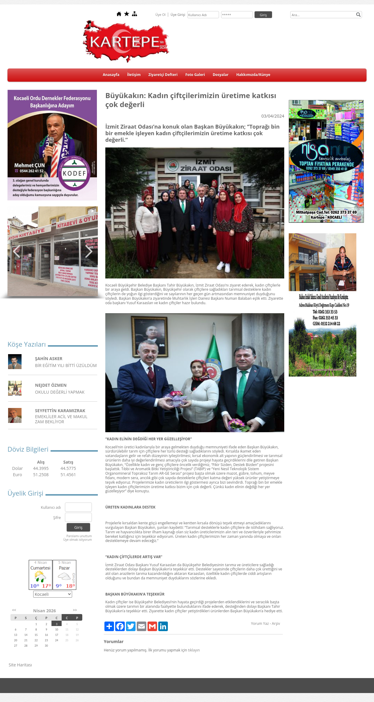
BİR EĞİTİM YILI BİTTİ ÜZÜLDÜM (66, 365)
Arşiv (276, 623)
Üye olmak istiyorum (77, 539)
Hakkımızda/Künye (253, 74)
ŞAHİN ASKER (49, 358)
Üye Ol (160, 14)
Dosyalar (221, 74)
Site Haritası (20, 665)
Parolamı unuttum (79, 536)
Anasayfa (111, 74)
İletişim (134, 74)
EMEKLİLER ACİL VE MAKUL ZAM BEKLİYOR (61, 419)
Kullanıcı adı (51, 507)
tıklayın (194, 650)
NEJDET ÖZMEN (50, 385)
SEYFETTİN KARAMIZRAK (60, 410)
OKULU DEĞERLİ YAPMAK (59, 392)
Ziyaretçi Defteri (162, 74)
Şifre (57, 518)
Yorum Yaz (260, 623)
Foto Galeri (195, 74)
